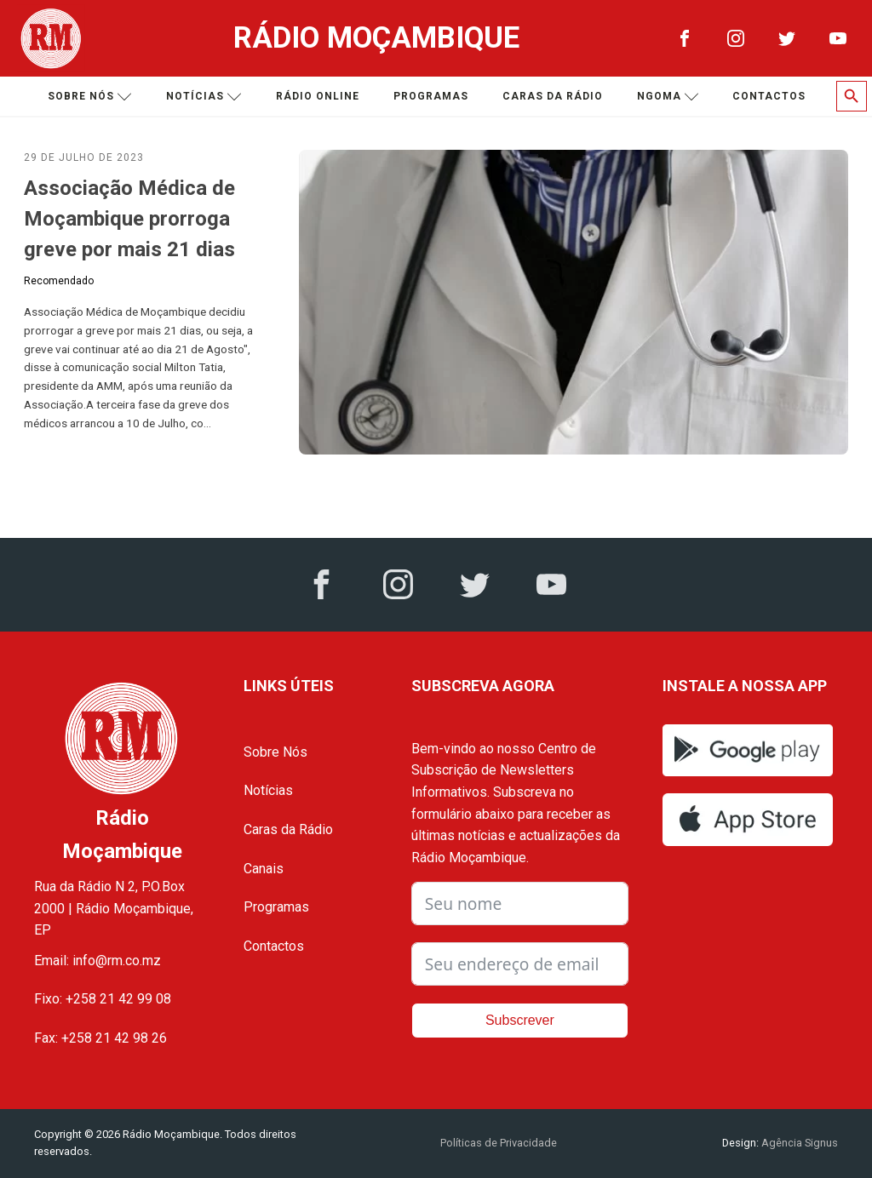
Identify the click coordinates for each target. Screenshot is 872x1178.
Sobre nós (90, 96)
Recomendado (59, 281)
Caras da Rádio (552, 96)
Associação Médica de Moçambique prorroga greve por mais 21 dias (129, 218)
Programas (430, 96)
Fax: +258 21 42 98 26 (100, 1038)
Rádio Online (317, 96)
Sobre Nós (275, 752)
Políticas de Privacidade (498, 1142)
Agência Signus (798, 1142)
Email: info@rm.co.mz (97, 960)
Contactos (769, 96)
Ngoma (668, 96)
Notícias (204, 96)
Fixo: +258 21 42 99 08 (102, 999)
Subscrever (519, 1020)
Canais (264, 869)
